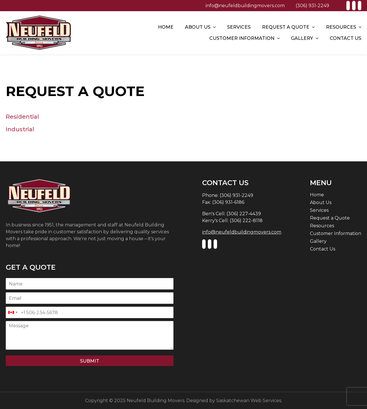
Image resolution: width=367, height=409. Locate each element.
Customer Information (241, 38)
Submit (89, 361)
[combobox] (12, 312)
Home (165, 27)
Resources (341, 27)
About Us (197, 27)
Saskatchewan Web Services (248, 400)
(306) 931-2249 (312, 5)
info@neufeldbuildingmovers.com (245, 5)
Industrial (20, 129)
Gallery (302, 38)
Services (239, 27)
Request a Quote (285, 27)
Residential (22, 116)
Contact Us (345, 38)
